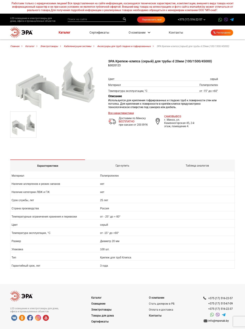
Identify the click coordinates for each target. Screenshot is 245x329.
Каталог (64, 32)
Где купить (122, 165)
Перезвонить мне (151, 19)
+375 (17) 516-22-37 (220, 308)
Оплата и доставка (161, 309)
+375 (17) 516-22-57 (190, 19)
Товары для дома (102, 315)
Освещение (98, 303)
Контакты (176, 32)
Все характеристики (121, 113)
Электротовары (101, 309)
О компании (137, 32)
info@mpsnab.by (218, 320)
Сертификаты (99, 32)
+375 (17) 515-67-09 (220, 303)
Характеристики (47, 165)
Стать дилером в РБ (162, 303)
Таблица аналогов (197, 165)
